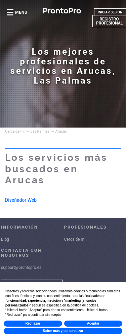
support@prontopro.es (21, 267)
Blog (5, 239)
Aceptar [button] (93, 323)
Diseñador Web (21, 200)
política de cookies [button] (84, 305)
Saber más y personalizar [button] (63, 331)
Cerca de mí (75, 239)
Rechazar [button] (33, 323)
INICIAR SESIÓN (110, 12)
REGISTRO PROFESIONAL (109, 21)
